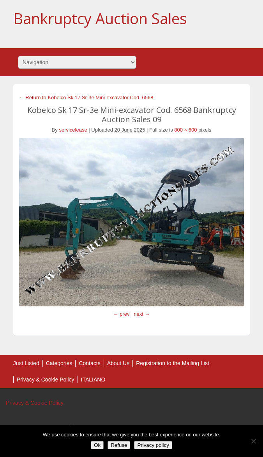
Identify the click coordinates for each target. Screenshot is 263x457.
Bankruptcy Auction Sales (100, 18)
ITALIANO (93, 379)
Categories (59, 363)
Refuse (119, 445)
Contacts (89, 363)
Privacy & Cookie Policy (45, 379)
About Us (118, 363)
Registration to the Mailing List (172, 363)
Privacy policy (153, 445)
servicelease (73, 130)
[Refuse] (253, 441)
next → (142, 314)
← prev (121, 314)
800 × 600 (185, 130)
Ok (97, 445)
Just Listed (26, 363)
